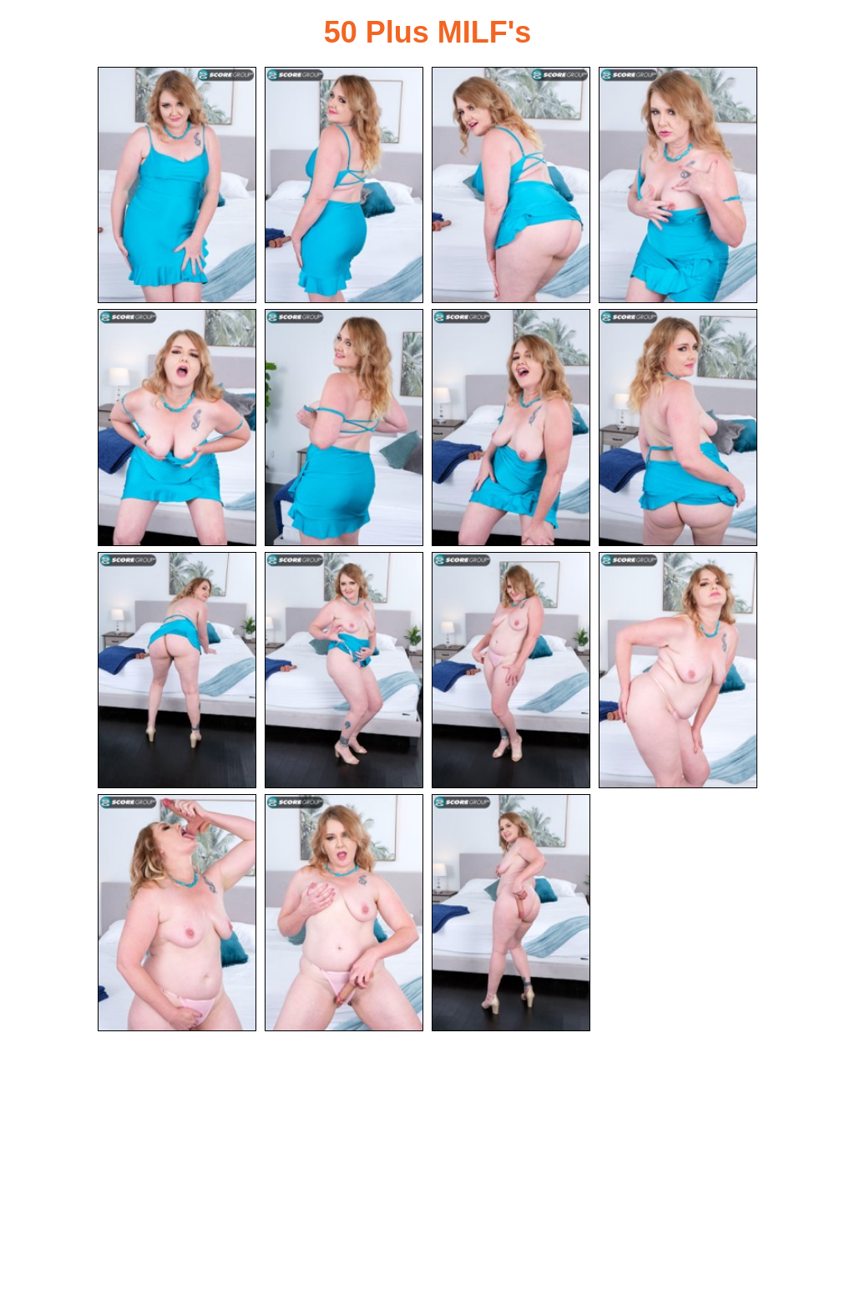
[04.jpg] (678, 185)
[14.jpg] (344, 912)
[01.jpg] (177, 185)
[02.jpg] (344, 185)
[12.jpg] (678, 670)
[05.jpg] (177, 427)
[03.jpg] (511, 185)
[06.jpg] (344, 427)
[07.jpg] (511, 427)
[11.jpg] (511, 670)
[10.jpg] (344, 670)
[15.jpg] (511, 912)
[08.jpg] (678, 427)
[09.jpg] (177, 670)
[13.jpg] (177, 912)
